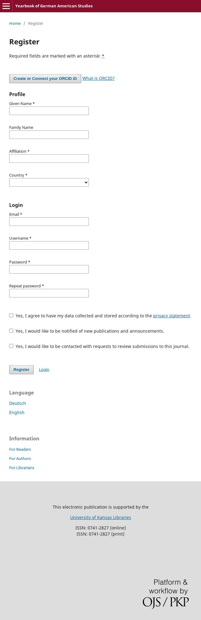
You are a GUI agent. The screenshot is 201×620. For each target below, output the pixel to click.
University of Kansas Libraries (100, 517)
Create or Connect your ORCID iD (45, 78)
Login (44, 369)
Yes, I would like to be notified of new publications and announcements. (86, 331)
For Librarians (21, 467)
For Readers (20, 449)
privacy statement (171, 316)
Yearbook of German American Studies (54, 6)
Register (21, 369)
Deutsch (17, 403)
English (17, 412)
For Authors (20, 458)
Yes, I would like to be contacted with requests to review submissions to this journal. (99, 346)
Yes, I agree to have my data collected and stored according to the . (100, 316)
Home (15, 23)
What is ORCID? (98, 78)
